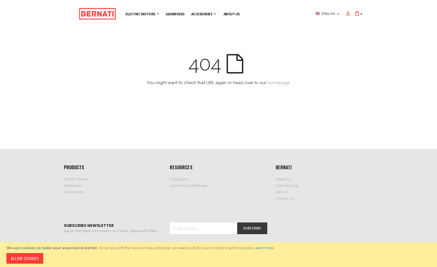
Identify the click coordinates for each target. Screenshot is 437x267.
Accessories (74, 192)
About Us (283, 179)
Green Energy (287, 185)
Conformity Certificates (189, 185)
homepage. (279, 82)
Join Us (282, 192)
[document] (219, 255)
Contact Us (285, 198)
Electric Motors (76, 179)
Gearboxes (72, 185)
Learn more (263, 248)
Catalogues (179, 179)
